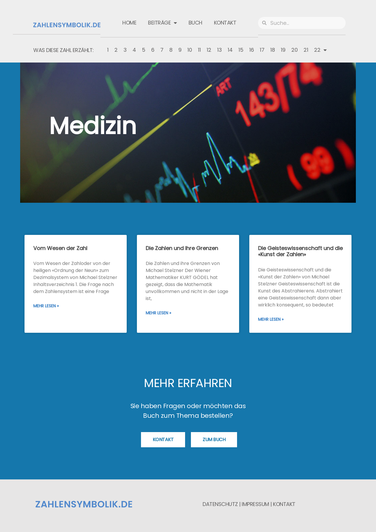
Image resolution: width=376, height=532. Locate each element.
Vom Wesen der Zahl (60, 248)
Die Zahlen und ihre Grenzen (182, 248)
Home (129, 22)
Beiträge (162, 22)
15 (241, 49)
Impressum (255, 504)
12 (209, 49)
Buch (195, 22)
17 (262, 49)
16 (251, 49)
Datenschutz (220, 504)
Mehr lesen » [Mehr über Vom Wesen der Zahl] (46, 306)
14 (230, 49)
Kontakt (225, 22)
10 (189, 49)
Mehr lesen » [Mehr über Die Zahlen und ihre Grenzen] (158, 313)
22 (320, 50)
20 (294, 49)
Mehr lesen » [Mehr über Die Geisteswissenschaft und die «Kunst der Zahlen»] (270, 319)
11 (199, 49)
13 (219, 49)
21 (306, 49)
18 (272, 49)
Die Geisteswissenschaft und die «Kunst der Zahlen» (300, 251)
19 (283, 49)
